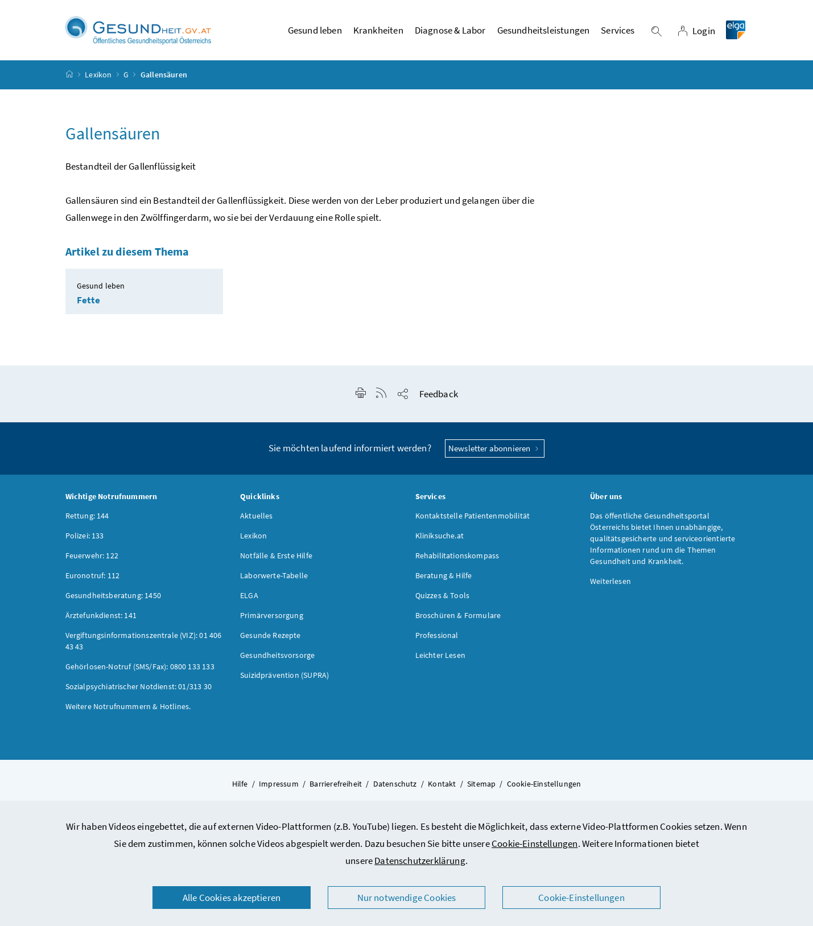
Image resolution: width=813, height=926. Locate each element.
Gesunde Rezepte (270, 637)
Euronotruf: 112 (92, 577)
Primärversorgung (271, 617)
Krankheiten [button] (378, 31)
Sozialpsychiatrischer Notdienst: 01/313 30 (138, 688)
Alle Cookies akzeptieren (231, 897)
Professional (437, 637)
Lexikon (98, 76)
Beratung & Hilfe (443, 577)
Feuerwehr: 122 (91, 557)
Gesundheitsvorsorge (277, 657)
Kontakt (442, 785)
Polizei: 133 (84, 537)
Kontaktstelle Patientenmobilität (472, 517)
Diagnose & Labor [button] (450, 31)
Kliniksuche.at (439, 537)
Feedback (438, 395)
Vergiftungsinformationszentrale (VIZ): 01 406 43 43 (143, 642)
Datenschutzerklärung (419, 860)
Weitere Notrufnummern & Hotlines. (128, 708)
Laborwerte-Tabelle (274, 577)
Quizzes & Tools (442, 597)
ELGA (249, 597)
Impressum (279, 785)
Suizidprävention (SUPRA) (284, 677)
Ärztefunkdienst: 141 (101, 617)
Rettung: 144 (87, 517)
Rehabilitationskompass (457, 557)
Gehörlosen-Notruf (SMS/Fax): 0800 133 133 (139, 668)
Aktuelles (256, 517)
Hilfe (240, 785)
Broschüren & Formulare (458, 617)
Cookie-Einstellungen (535, 843)
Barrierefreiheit (335, 785)
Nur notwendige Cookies (406, 897)
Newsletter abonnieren (494, 450)
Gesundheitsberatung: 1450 (113, 597)
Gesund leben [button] (315, 31)
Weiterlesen (610, 583)
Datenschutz (395, 785)
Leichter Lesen (440, 657)
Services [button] (617, 31)
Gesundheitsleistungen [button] (543, 31)
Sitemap (481, 785)
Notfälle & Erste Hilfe (276, 557)
